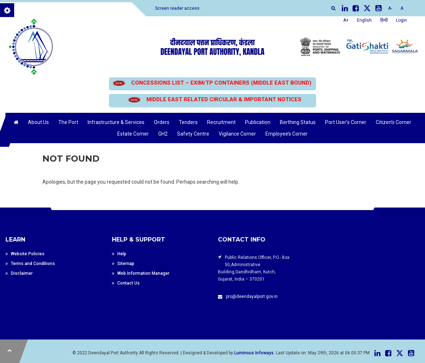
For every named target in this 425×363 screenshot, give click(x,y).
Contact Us (128, 283)
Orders (161, 122)
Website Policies (28, 253)
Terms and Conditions (33, 263)
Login (401, 20)
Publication (257, 122)
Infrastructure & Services (116, 122)
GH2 (163, 134)
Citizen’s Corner (393, 122)
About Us (38, 122)
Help (121, 253)
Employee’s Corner (286, 134)
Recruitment (221, 122)
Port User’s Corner (345, 122)
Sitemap (125, 263)
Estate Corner (133, 134)
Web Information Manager (143, 273)
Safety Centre (193, 134)
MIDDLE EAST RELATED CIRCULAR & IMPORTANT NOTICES (209, 99)
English (364, 20)
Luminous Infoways (254, 352)
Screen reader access (177, 8)
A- (390, 8)
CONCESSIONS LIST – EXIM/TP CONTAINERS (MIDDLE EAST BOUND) (212, 83)
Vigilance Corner (237, 134)
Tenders (188, 122)
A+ (346, 20)
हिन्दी (384, 20)
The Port (68, 122)
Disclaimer (22, 273)
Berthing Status (298, 122)
